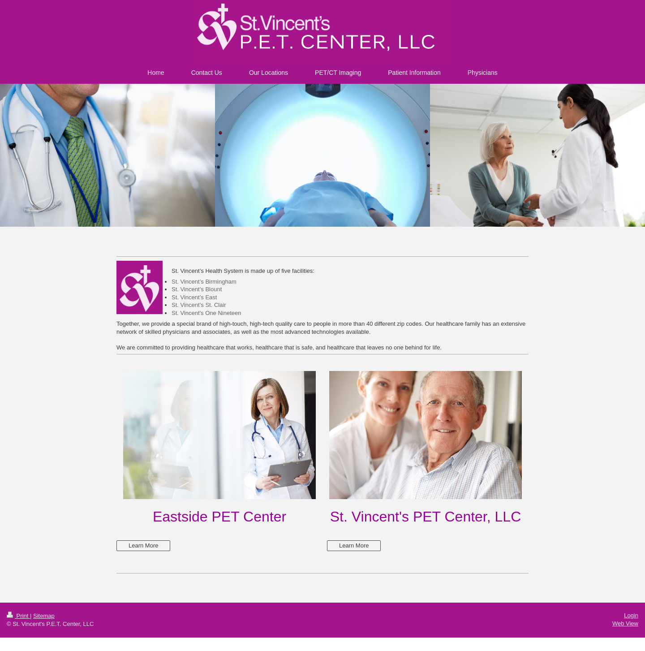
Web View (625, 623)
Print (18, 615)
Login (631, 615)
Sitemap (44, 615)
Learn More (143, 545)
